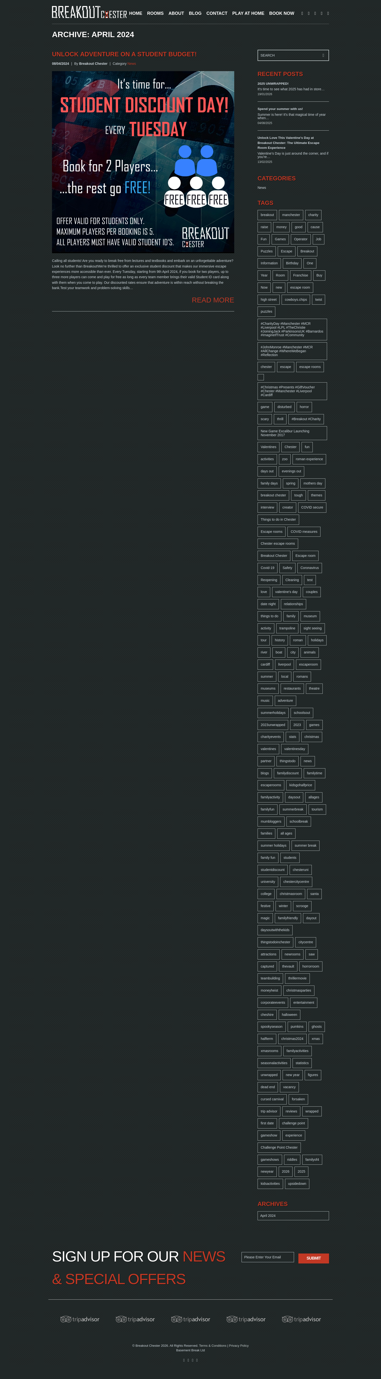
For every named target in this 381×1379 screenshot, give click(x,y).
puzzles (266, 311)
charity (313, 215)
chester (266, 367)
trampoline (287, 628)
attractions (269, 954)
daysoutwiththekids (275, 930)
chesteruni (301, 870)
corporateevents (273, 1002)
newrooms (293, 954)
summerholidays (273, 713)
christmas (311, 737)
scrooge (302, 906)
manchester (291, 215)
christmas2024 (292, 1039)
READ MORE (213, 300)
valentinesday (294, 749)
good (298, 227)
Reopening (269, 580)
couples (312, 592)
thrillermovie (297, 978)
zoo (285, 459)
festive (265, 906)
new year (293, 1075)
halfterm (267, 1039)
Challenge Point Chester (279, 1147)
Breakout (307, 251)
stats (292, 737)
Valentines (268, 447)
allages (313, 797)
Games (280, 239)
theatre (314, 688)
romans (302, 676)
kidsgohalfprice (300, 785)
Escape (286, 251)
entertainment (303, 1002)
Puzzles (267, 251)
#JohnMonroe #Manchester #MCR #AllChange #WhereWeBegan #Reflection (287, 351)
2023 (297, 725)
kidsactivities (270, 1184)
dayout (311, 918)
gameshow (269, 1135)
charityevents (271, 737)
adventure (285, 700)
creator (287, 507)
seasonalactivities (274, 1063)
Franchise (300, 275)
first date (267, 1123)
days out (267, 471)
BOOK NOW (281, 13)
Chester (290, 447)
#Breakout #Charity (306, 419)
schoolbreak (299, 821)
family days (269, 483)
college (266, 894)
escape (285, 367)
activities (267, 459)
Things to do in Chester (278, 519)
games (314, 725)
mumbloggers (271, 821)
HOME (135, 13)
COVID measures (304, 532)
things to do (269, 616)
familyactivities (297, 1051)
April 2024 (268, 1216)
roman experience (309, 459)
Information (269, 263)
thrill (280, 419)
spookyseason (272, 1026)
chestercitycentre (296, 882)
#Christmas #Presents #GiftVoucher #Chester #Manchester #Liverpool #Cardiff (288, 391)
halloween (289, 1015)
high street (269, 299)
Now (264, 287)
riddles (292, 1160)
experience (294, 1135)
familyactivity (270, 797)
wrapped (312, 1111)
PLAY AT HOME (248, 13)
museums (268, 688)
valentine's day (286, 592)
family (290, 616)
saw (312, 954)
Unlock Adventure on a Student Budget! (124, 54)
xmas (316, 1039)
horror (304, 407)
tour (264, 640)
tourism (317, 809)
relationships (293, 604)
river (264, 652)
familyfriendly (288, 918)
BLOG (195, 13)
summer (267, 676)
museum (310, 616)
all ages (286, 833)
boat (279, 652)
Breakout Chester (274, 556)
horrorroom (311, 966)
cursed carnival (272, 1099)
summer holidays (273, 845)
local (284, 676)
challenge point (293, 1123)
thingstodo (287, 761)
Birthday (292, 263)
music (265, 700)
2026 (285, 1171)
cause (315, 227)
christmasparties (298, 990)
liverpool (284, 664)
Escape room (305, 556)
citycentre (305, 942)
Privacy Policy (239, 1345)
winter (283, 906)
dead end (268, 1087)
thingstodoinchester (275, 942)
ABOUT (176, 13)
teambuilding (270, 978)
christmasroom (291, 894)
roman (298, 640)
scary (265, 419)
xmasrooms (269, 1051)
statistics (302, 1063)
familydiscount (288, 773)
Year (264, 275)
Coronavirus (310, 568)
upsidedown (297, 1184)
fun (307, 447)
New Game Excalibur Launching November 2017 (285, 433)
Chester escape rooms (278, 543)
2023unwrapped (273, 725)
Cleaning (292, 580)
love (264, 592)
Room (280, 275)
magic (265, 918)
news (308, 761)
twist (318, 299)
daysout (294, 797)
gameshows (270, 1160)
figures (313, 1075)
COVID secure (312, 507)
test (310, 580)
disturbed (284, 407)
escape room (300, 287)
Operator (300, 239)
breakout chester (273, 495)
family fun (268, 858)
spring (290, 483)
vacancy (289, 1087)
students (290, 858)
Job (318, 239)
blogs (265, 773)
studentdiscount (273, 870)
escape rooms (310, 367)
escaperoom (308, 664)
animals (309, 652)
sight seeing (312, 628)
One (310, 263)
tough (298, 495)
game (265, 407)
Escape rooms (271, 532)
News (132, 64)
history (280, 640)
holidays (317, 640)
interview (267, 507)
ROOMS (155, 13)
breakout (267, 215)
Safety (287, 568)
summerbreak (293, 809)
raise (264, 227)
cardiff (265, 664)
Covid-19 (267, 568)
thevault (288, 966)
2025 (301, 1171)
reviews (291, 1111)
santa (314, 894)
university (268, 882)
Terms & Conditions (212, 1345)
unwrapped (269, 1075)
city (292, 652)
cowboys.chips (296, 299)
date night (268, 604)
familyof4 (312, 1160)
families (266, 833)
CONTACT (216, 13)
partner (266, 761)
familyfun (267, 809)
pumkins (297, 1026)
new (279, 287)
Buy (319, 275)
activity (266, 628)
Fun (264, 239)
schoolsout (302, 713)
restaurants (292, 688)
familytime (314, 773)
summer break (305, 845)
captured (267, 966)
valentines (268, 749)
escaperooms (271, 785)
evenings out (291, 471)
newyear (267, 1171)
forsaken (298, 1099)
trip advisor (269, 1111)
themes (316, 495)
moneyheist (269, 990)
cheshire (267, 1015)
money (281, 227)
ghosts (317, 1026)
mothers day (312, 483)
